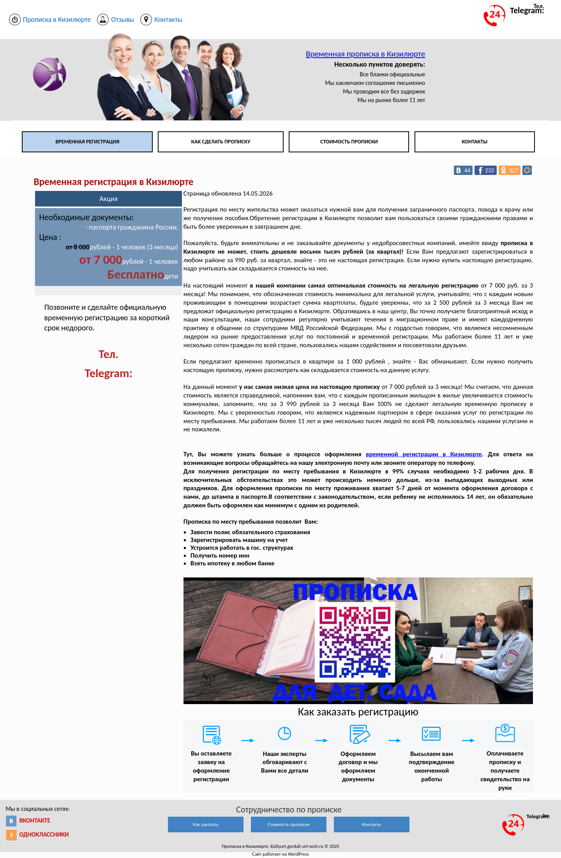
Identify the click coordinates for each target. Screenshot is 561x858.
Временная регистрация (87, 141)
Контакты (474, 141)
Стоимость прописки (349, 141)
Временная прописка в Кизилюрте (365, 54)
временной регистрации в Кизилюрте (424, 454)
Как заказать (205, 824)
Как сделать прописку (221, 141)
